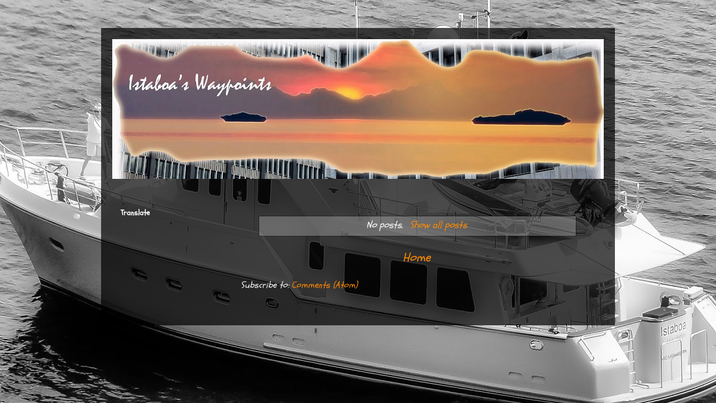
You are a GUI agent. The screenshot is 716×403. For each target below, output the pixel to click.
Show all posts (438, 225)
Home (417, 257)
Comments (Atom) (324, 285)
